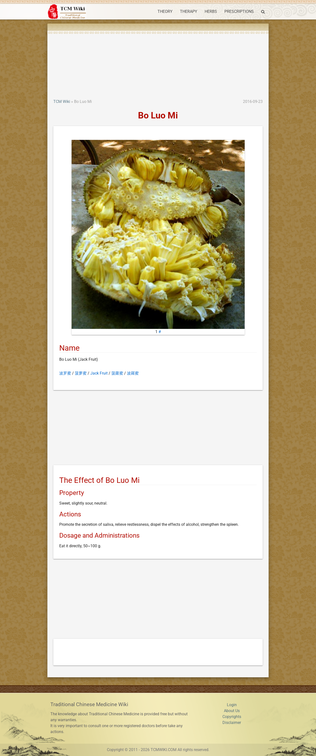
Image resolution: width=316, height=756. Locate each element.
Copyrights (231, 716)
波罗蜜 (65, 373)
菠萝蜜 (81, 373)
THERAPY (188, 11)
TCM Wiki (61, 101)
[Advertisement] (158, 61)
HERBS (211, 11)
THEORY (165, 11)
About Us (232, 710)
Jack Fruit (99, 373)
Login (232, 704)
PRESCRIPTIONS (239, 11)
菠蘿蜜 (117, 373)
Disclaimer (231, 722)
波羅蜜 (133, 373)
